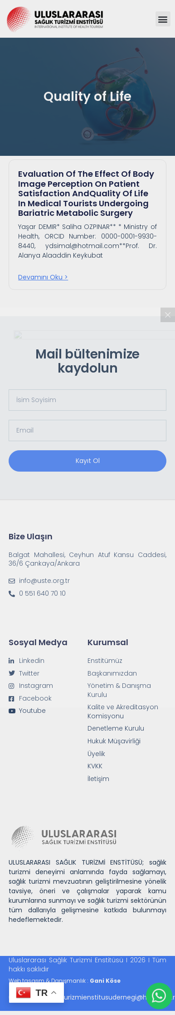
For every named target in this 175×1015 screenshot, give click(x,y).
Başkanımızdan (112, 673)
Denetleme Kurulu (116, 728)
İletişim (98, 779)
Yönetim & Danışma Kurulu (119, 690)
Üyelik (96, 754)
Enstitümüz (105, 661)
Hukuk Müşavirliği (114, 741)
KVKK (95, 766)
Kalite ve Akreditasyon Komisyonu (123, 712)
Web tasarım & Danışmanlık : (65, 981)
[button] (163, 18)
